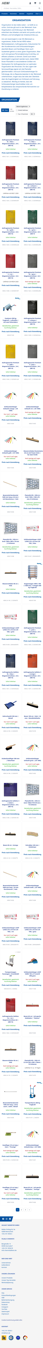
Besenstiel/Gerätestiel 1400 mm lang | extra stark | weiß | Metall (10, 1105)
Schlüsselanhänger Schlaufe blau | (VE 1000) (32, 1146)
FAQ (3, 1293)
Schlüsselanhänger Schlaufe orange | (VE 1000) (10, 408)
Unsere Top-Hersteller (9, 1280)
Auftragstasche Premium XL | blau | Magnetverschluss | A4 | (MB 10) (10, 142)
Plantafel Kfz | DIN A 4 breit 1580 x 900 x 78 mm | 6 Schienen (10, 541)
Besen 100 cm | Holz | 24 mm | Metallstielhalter (32, 717)
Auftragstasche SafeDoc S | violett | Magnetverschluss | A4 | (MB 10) (10, 803)
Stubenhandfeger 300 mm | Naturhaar (10, 759)
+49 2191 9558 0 (7, 1331)
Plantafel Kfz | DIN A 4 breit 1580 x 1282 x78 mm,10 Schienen (32, 497)
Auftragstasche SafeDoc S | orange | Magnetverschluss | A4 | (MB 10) (32, 675)
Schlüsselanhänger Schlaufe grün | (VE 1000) (32, 759)
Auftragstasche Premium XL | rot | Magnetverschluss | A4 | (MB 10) (10, 187)
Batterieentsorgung (8, 1300)
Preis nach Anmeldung (10, 153)
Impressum (5, 1314)
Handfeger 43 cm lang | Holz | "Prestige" (10, 1188)
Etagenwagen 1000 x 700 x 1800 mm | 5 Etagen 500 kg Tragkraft (32, 585)
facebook (4, 1304)
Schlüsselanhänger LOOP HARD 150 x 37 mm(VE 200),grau (32, 974)
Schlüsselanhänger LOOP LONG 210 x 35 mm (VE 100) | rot (10, 930)
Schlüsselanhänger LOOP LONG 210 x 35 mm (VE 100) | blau (32, 541)
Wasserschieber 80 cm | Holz (10, 584)
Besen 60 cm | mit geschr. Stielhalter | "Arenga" (32, 1188)
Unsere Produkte (7, 1278)
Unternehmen (6, 1263)
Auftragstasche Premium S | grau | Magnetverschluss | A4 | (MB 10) (32, 365)
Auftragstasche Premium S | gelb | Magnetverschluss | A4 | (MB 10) (10, 365)
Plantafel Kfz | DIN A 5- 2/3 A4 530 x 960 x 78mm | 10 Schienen (32, 1062)
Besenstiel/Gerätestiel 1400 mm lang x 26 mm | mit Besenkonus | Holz (10, 497)
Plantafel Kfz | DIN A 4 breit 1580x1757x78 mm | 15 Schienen (32, 803)
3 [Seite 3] (25, 1210)
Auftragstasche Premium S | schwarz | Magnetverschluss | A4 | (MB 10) (32, 321)
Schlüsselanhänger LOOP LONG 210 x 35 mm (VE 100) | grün (10, 630)
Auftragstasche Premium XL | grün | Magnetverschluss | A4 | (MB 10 (32, 231)
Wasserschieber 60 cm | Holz (10, 1061)
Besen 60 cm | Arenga (10, 845)
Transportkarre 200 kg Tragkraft (32, 1104)
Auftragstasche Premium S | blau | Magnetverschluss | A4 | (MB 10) (32, 142)
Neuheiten (13, 14)
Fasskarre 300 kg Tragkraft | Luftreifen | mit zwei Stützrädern (10, 320)
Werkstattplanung (7, 1282)
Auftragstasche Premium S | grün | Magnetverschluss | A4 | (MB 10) (32, 631)
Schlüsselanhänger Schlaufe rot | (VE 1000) (32, 408)
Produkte (5, 14)
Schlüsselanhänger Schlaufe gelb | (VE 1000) (10, 452)
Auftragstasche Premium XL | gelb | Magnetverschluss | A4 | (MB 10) (10, 231)
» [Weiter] (29, 1210)
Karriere (4, 1267)
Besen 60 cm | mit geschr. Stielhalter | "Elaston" (32, 1017)
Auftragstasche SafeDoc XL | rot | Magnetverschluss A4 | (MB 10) (10, 1019)
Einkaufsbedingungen (9, 1295)
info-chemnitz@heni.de (9, 1250)
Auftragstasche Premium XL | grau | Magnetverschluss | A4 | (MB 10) (32, 275)
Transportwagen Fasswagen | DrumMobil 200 (10, 974)
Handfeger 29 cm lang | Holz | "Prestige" (10, 1146)
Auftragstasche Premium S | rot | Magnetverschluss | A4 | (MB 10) (10, 275)
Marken (21, 14)
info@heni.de (6, 1333)
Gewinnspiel (5, 1311)
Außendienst (6, 1265)
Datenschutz (6, 1302)
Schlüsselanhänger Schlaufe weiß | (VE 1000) (32, 886)
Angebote (30, 14)
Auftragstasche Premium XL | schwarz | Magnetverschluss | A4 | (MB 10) (32, 187)
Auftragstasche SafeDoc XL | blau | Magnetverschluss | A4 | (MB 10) (10, 675)
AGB (3, 1298)
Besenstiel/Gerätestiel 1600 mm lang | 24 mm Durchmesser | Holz (10, 887)
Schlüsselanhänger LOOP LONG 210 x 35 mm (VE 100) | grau (32, 930)
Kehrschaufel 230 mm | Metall (10, 717)
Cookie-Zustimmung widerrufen (12, 1320)
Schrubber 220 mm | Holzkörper (32, 846)
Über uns (39, 14)
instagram (5, 1307)
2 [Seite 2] (21, 1210)
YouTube (4, 1309)
